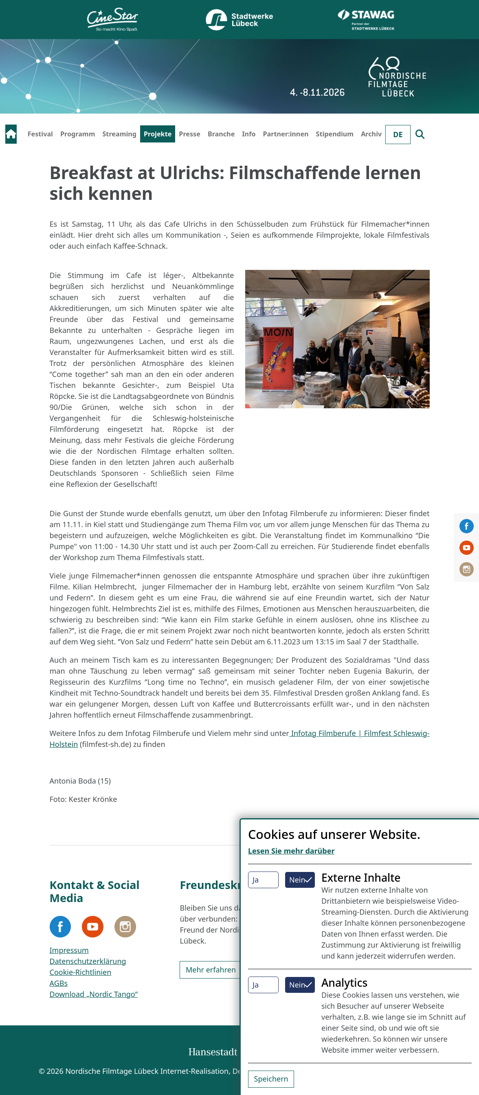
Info (248, 133)
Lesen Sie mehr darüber (291, 851)
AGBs (59, 983)
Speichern (271, 1079)
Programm (77, 133)
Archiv (371, 133)
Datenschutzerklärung (88, 961)
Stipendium (335, 133)
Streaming (119, 133)
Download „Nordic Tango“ (94, 994)
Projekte (157, 133)
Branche (221, 133)
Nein (297, 880)
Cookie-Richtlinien (81, 972)
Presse (189, 133)
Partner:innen (286, 133)
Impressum (69, 950)
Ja (256, 880)
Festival (40, 133)
